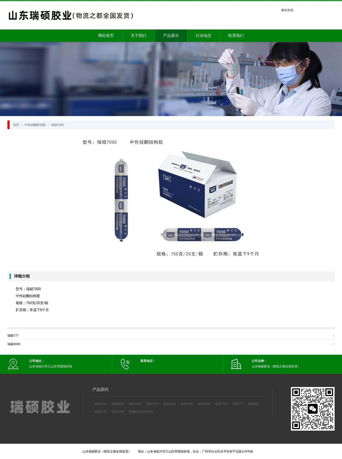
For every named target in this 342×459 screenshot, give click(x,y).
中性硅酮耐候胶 (35, 125)
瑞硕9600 (135, 404)
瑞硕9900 (186, 404)
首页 (16, 125)
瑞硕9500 (117, 404)
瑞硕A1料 (100, 411)
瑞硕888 (253, 404)
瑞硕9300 (100, 404)
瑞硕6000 (13, 344)
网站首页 (106, 35)
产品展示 (171, 35)
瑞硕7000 (57, 125)
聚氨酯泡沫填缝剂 (141, 411)
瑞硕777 (13, 335)
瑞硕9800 (169, 404)
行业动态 (203, 35)
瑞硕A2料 (117, 411)
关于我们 (138, 35)
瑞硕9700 (152, 404)
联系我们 (236, 35)
